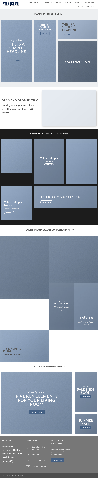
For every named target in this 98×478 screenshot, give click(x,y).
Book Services (35, 2)
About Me (79, 2)
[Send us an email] (7, 461)
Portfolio (69, 2)
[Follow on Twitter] (3, 461)
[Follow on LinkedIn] (11, 461)
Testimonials (90, 2)
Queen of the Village (39, 460)
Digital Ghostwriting (53, 2)
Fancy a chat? (91, 6)
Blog (80, 7)
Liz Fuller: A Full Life (39, 466)
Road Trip (35, 454)
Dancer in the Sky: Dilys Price (38, 448)
